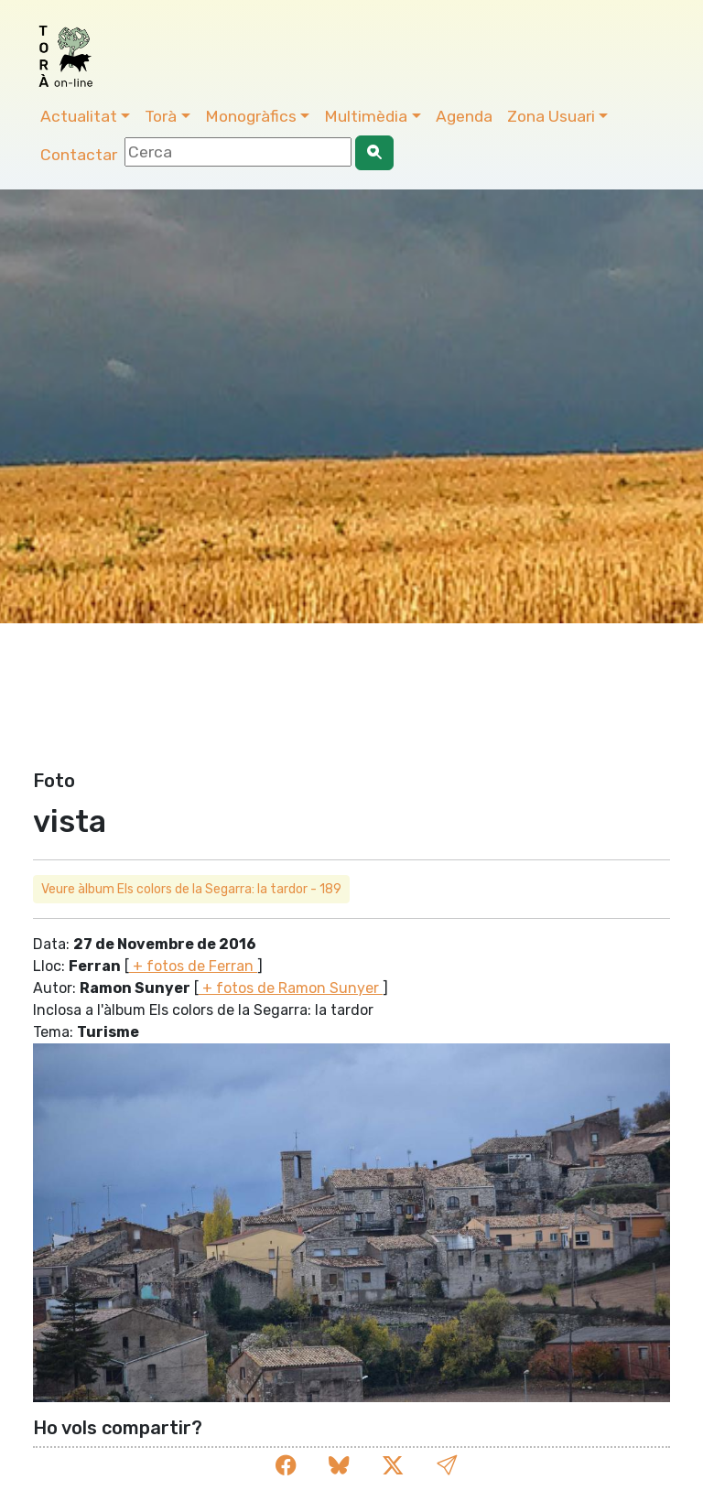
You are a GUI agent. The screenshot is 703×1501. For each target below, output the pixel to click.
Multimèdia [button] (365, 116)
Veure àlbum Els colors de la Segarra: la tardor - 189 (191, 889)
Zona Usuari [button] (551, 116)
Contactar (78, 155)
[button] (447, 1465)
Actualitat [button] (78, 116)
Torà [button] (161, 116)
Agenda (464, 116)
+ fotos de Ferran (193, 966)
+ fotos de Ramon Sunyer (291, 988)
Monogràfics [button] (251, 116)
